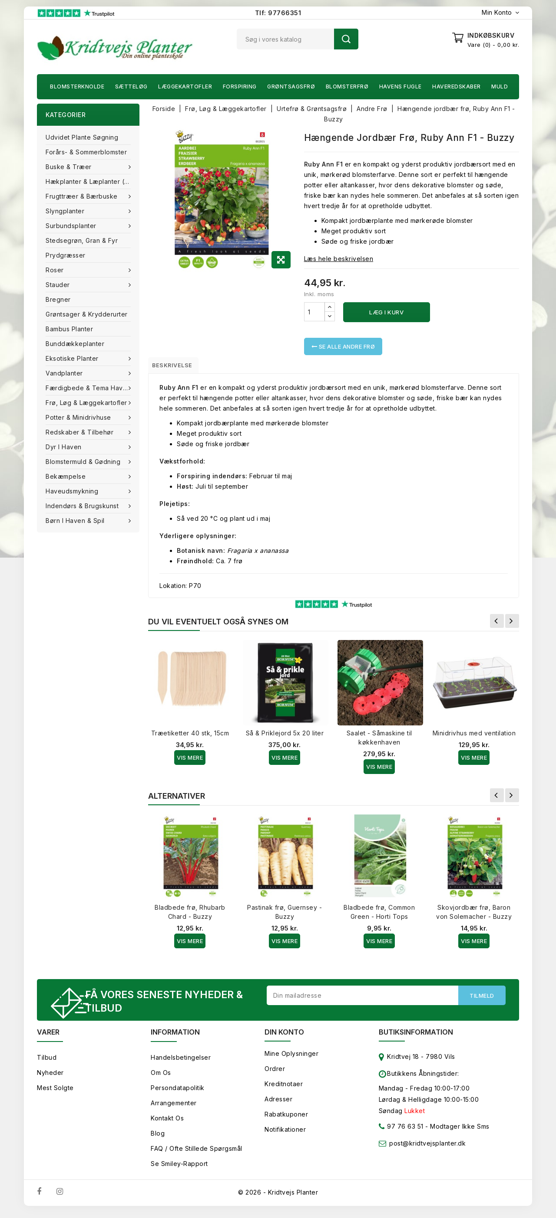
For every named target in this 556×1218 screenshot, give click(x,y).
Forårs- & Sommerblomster (86, 152)
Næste (512, 624)
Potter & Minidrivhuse (79, 417)
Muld (499, 86)
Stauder (59, 284)
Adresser (278, 1104)
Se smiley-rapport (179, 1169)
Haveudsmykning (73, 491)
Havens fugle (400, 86)
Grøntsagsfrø (291, 86)
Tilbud (46, 1063)
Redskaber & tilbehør (81, 432)
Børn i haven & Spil (76, 520)
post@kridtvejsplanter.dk (427, 1149)
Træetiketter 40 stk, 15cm (190, 736)
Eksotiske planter (73, 358)
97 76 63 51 (401, 1133)
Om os (161, 1078)
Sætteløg (131, 86)
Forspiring (240, 86)
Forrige (497, 624)
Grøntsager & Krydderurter (87, 314)
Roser (56, 270)
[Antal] (314, 311)
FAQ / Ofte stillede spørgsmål (196, 1154)
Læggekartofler (185, 86)
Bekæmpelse (67, 476)
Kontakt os (167, 1123)
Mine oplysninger (291, 1059)
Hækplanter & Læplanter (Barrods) (92, 181)
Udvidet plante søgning (82, 137)
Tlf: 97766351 (278, 12)
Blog (158, 1139)
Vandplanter (65, 373)
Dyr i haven (64, 447)
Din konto (284, 1037)
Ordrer (275, 1074)
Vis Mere (190, 761)
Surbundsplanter (72, 225)
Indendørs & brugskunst (83, 505)
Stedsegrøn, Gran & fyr (82, 240)
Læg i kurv (386, 312)
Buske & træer (69, 166)
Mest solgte (55, 1093)
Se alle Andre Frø (343, 346)
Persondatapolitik (178, 1093)
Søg (346, 39)
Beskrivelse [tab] (179, 366)
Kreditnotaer (284, 1089)
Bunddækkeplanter (75, 343)
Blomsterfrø (347, 86)
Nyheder (50, 1078)
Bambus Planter (69, 329)
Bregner (58, 299)
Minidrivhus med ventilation (474, 736)
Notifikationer (285, 1135)
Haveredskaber (456, 86)
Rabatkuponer (286, 1119)
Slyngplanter (66, 211)
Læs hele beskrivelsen (339, 258)
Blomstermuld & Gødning (84, 461)
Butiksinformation (416, 1037)
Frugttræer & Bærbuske (82, 196)
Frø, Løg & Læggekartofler (87, 402)
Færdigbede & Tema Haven (89, 388)
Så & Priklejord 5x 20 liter (285, 736)
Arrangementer (174, 1108)
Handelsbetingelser (181, 1063)
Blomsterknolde (77, 86)
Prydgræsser (66, 255)
